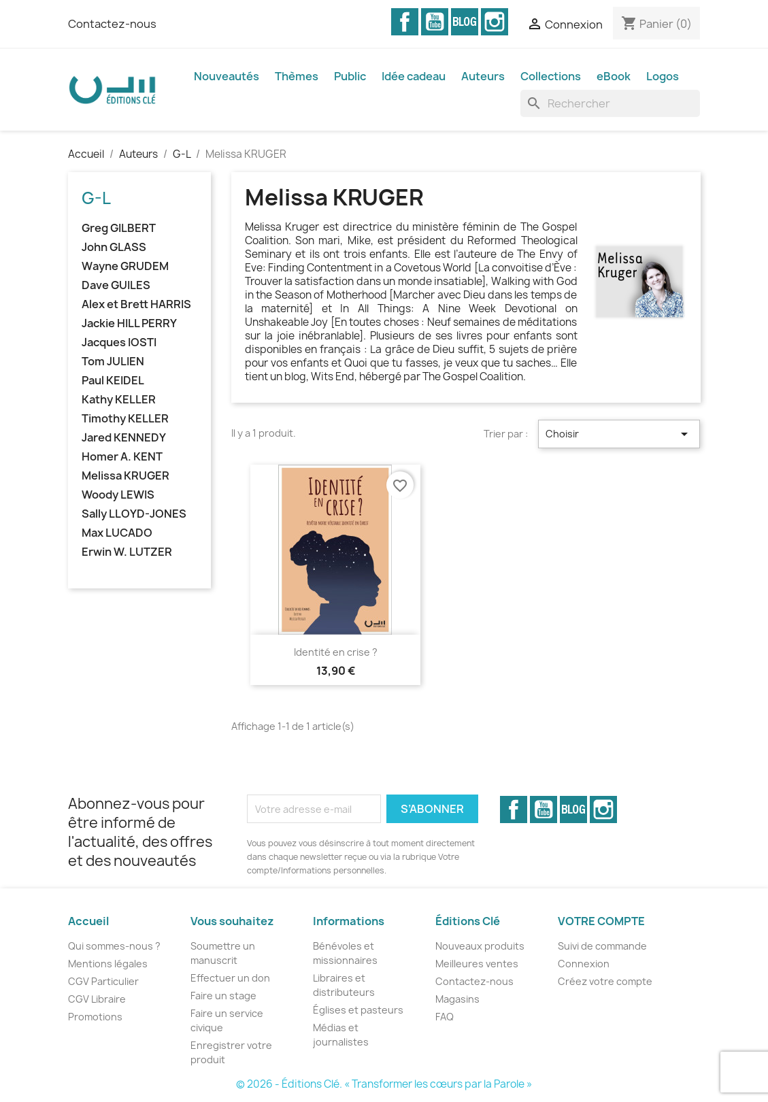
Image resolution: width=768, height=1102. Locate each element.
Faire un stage (223, 995)
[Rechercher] (610, 103)
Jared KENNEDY (124, 438)
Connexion (584, 963)
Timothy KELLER (125, 419)
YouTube (434, 21)
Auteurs (483, 76)
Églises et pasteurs (358, 1009)
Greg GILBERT (119, 228)
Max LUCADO (117, 533)
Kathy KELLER (119, 400)
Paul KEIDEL (113, 380)
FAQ (444, 1016)
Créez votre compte (605, 981)
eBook (614, 76)
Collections (550, 76)
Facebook (404, 21)
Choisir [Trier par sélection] (619, 434)
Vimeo (464, 21)
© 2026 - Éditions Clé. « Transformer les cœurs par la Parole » (384, 1084)
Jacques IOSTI (119, 342)
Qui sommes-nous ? (114, 945)
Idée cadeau (414, 76)
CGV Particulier (103, 981)
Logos (662, 76)
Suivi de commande (602, 945)
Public (350, 76)
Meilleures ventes (476, 963)
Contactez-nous (112, 23)
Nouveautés (226, 76)
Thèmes (296, 76)
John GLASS (114, 247)
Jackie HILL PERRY (129, 323)
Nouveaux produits (479, 945)
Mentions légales (108, 963)
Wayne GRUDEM (125, 266)
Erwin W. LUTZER (127, 552)
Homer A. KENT (122, 457)
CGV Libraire (97, 998)
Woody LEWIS (118, 495)
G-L (96, 198)
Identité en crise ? (336, 652)
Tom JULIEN (113, 361)
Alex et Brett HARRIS (136, 304)
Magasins (457, 998)
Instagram (494, 21)
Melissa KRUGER (125, 476)
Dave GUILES (116, 285)
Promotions (95, 1016)
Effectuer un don (230, 977)
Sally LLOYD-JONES (134, 514)
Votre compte (601, 921)
